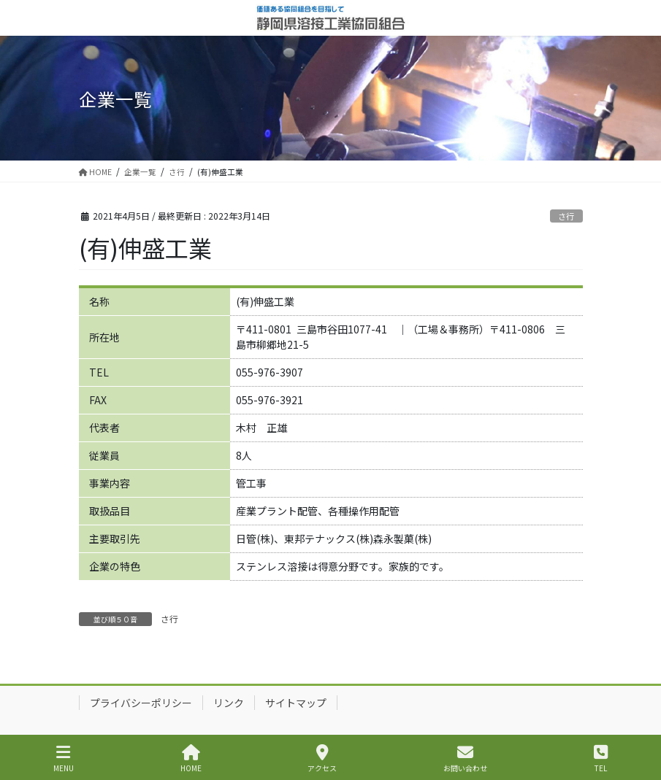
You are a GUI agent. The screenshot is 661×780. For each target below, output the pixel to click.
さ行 (566, 216)
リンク (228, 702)
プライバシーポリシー (141, 702)
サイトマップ (295, 702)
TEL (601, 758)
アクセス (322, 758)
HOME (191, 758)
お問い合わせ (465, 758)
